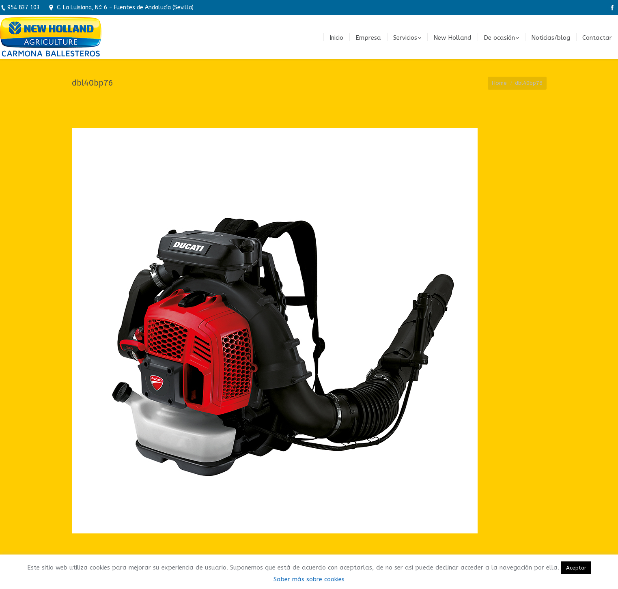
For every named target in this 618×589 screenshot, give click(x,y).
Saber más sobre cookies (309, 579)
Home (499, 83)
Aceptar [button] (576, 568)
